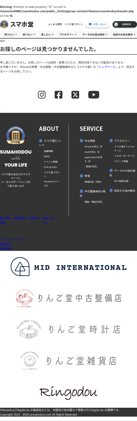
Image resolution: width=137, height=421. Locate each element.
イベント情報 (50, 161)
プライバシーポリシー (14, 239)
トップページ (107, 67)
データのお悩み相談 (93, 34)
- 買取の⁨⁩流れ (91, 166)
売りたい (9, 34)
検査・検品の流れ (94, 201)
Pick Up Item (50, 167)
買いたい (28, 34)
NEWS (47, 156)
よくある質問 (55, 24)
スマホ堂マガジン (74, 24)
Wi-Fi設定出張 (121, 181)
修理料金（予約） (94, 181)
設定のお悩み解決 (123, 34)
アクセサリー (66, 34)
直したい (46, 34)
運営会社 (5, 244)
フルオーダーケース (124, 155)
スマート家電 (121, 161)
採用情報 (5, 248)
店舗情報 (48, 151)
